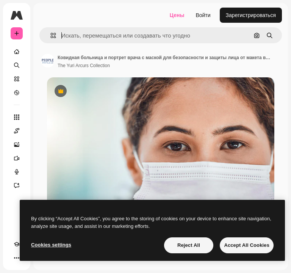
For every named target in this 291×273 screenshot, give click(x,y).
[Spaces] (17, 131)
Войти (203, 15)
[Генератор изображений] (17, 144)
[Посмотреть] (17, 92)
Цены (177, 15)
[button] (50, 35)
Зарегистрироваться (251, 15)
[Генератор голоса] (17, 172)
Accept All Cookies (246, 245)
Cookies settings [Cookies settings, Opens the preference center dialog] (51, 245)
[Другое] (17, 258)
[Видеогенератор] (17, 158)
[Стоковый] (17, 79)
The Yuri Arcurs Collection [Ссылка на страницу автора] (84, 65)
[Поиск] (17, 65)
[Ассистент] (17, 185)
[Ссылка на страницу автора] (48, 60)
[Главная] (17, 52)
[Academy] (17, 244)
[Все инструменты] (17, 117)
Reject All (188, 245)
